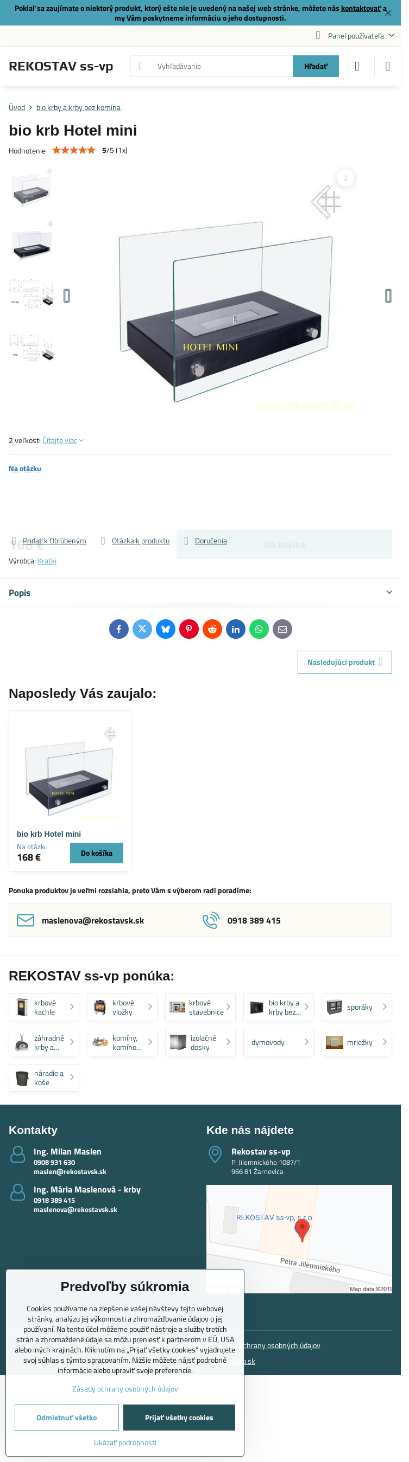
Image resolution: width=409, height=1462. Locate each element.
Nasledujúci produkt (345, 662)
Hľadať (316, 66)
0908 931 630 (54, 1162)
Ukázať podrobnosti (125, 1442)
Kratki (46, 560)
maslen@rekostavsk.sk (70, 1171)
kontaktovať (361, 8)
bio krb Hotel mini (49, 834)
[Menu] (388, 66)
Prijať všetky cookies (179, 1417)
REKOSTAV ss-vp (61, 66)
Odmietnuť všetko (66, 1417)
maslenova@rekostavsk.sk (75, 1209)
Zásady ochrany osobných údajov (267, 1345)
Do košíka (284, 504)
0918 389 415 (54, 1200)
